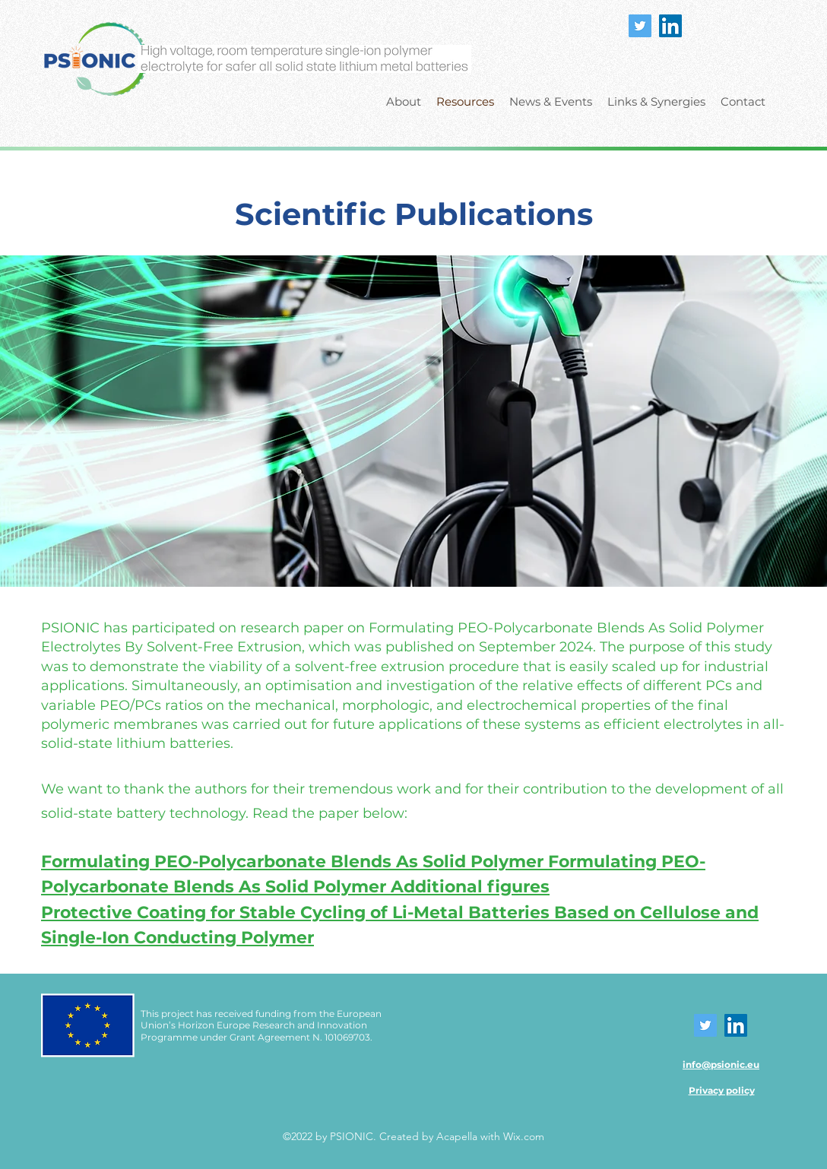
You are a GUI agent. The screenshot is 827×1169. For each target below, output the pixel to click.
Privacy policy (722, 1090)
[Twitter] (640, 25)
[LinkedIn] (670, 25)
